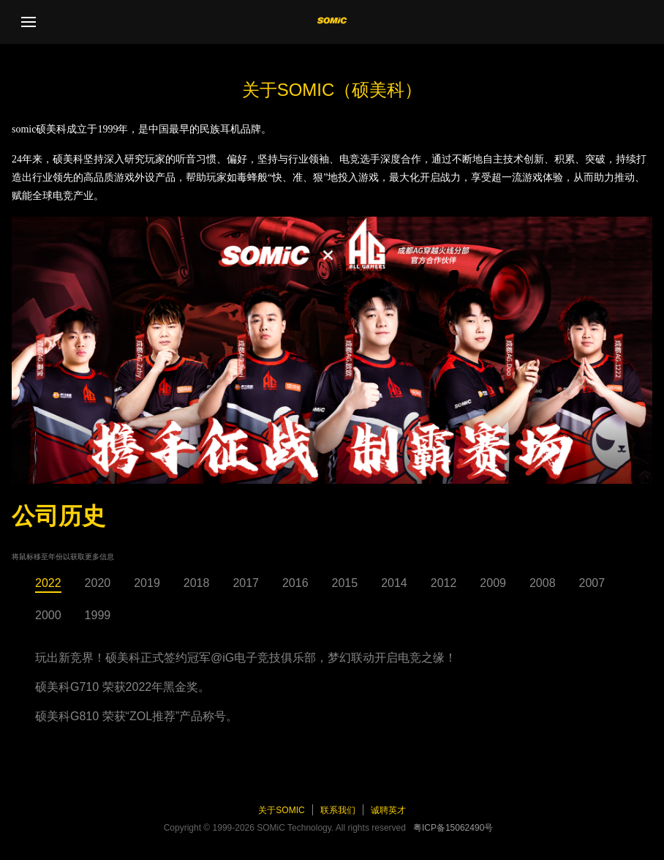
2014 (394, 583)
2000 (48, 615)
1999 (98, 615)
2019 (147, 583)
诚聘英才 (388, 810)
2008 (542, 583)
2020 (98, 583)
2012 (444, 583)
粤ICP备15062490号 (453, 828)
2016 (295, 583)
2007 (592, 583)
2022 (48, 583)
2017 (246, 583)
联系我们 (337, 810)
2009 (493, 583)
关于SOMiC (281, 810)
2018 (197, 583)
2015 (345, 583)
